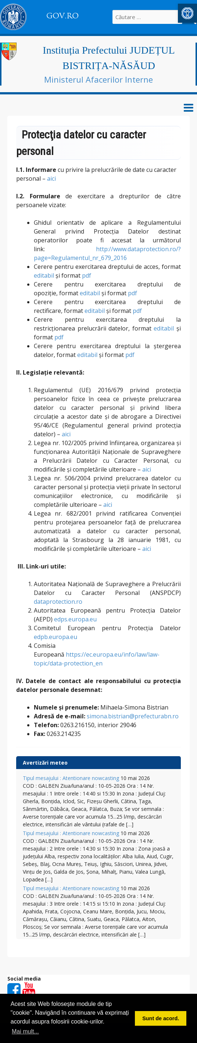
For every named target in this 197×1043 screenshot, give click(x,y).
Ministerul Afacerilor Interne (98, 79)
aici (51, 178)
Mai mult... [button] (25, 1031)
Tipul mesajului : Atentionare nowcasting (71, 778)
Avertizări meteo (45, 762)
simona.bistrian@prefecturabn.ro (133, 716)
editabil (44, 275)
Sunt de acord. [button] (160, 1018)
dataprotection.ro (58, 602)
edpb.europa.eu (55, 637)
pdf (86, 275)
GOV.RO (62, 16)
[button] (187, 13)
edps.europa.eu (75, 619)
